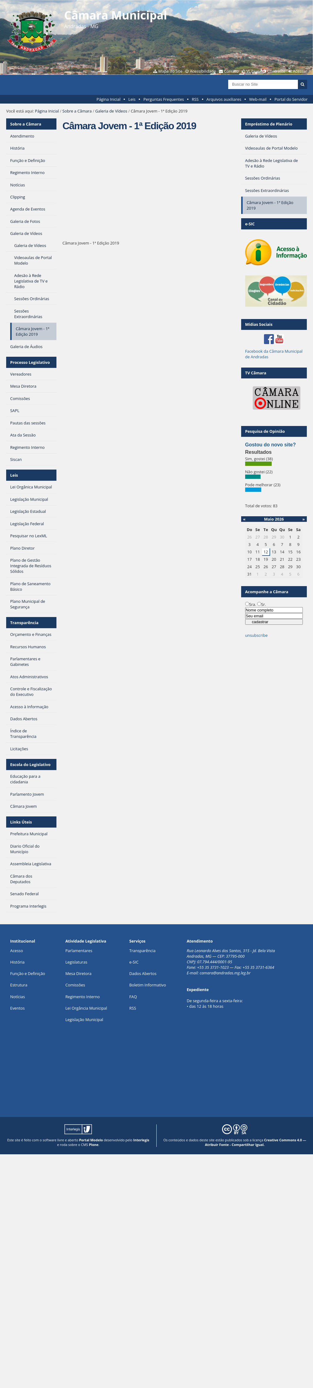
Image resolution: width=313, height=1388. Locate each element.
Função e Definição (27, 973)
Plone (93, 1144)
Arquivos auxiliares (224, 99)
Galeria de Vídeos (111, 111)
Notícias (17, 996)
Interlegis (141, 1140)
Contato (231, 71)
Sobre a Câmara (77, 111)
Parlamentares (78, 950)
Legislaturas (76, 962)
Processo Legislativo (30, 362)
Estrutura (18, 985)
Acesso (16, 950)
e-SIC (133, 962)
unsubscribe (256, 635)
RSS (195, 99)
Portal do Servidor (291, 99)
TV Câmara (255, 373)
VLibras (253, 71)
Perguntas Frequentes (163, 99)
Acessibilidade (203, 71)
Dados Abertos (142, 973)
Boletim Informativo (147, 985)
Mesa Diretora (78, 973)
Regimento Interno (82, 996)
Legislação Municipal (84, 1019)
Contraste (276, 71)
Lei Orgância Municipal (86, 1008)
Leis (131, 99)
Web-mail (257, 99)
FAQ (133, 996)
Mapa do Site (170, 71)
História (17, 962)
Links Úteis (21, 822)
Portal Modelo (91, 1140)
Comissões (75, 985)
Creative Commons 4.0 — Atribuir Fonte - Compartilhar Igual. (255, 1142)
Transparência (24, 622)
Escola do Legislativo (30, 764)
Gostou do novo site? (270, 444)
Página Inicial (109, 99)
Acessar (300, 71)
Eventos (17, 1008)
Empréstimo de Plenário (268, 124)
